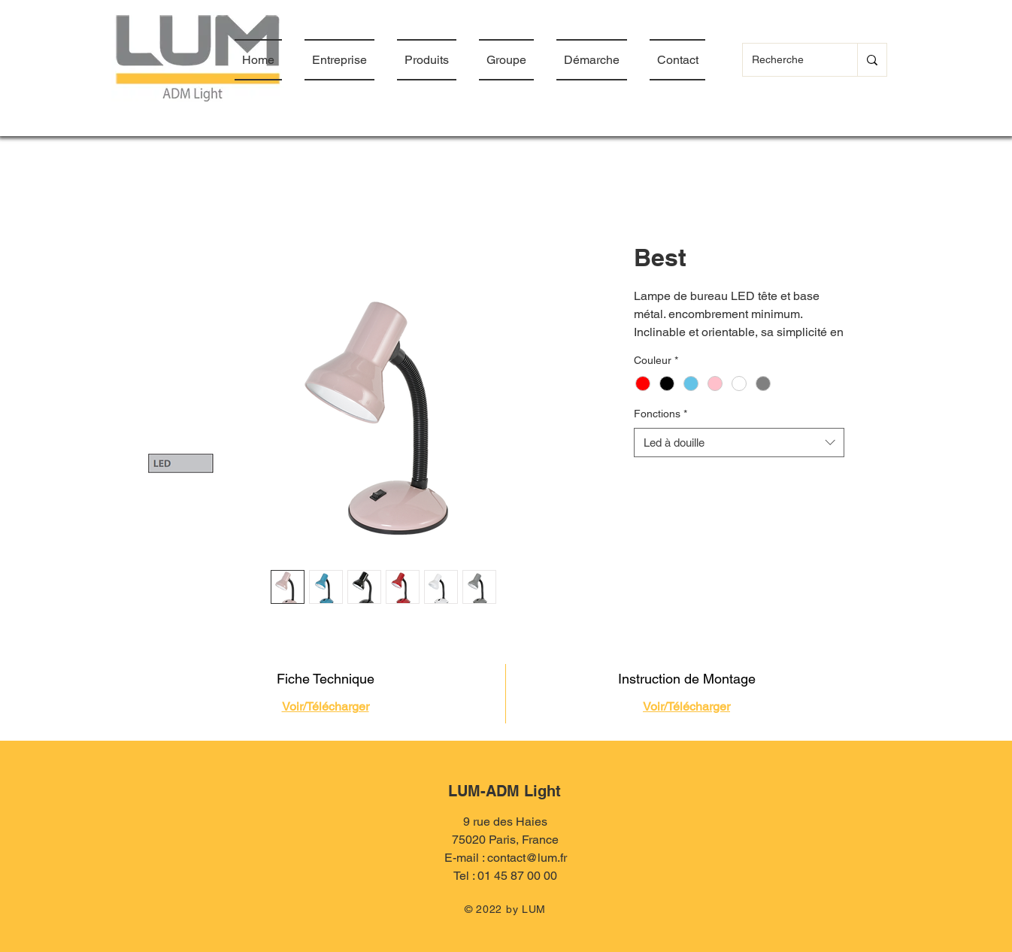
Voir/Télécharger (325, 706)
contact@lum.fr (527, 857)
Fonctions (660, 414)
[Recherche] (789, 60)
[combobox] (739, 442)
